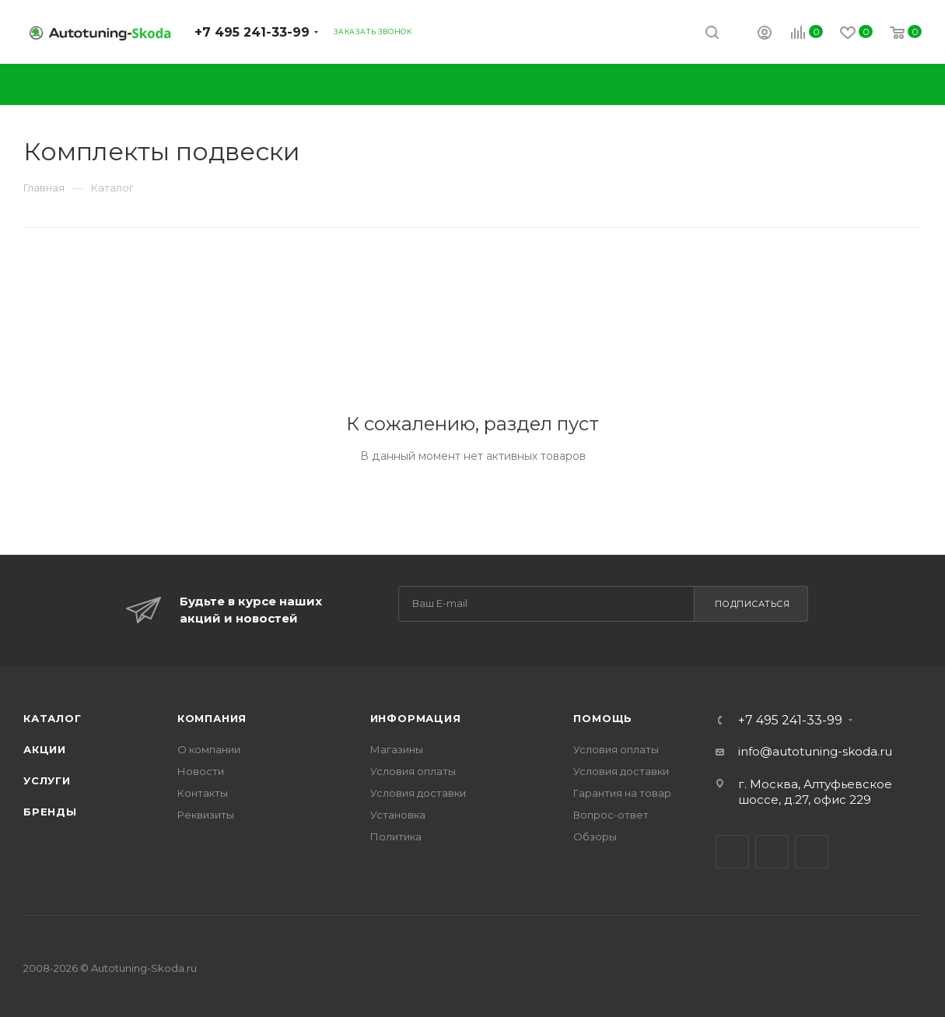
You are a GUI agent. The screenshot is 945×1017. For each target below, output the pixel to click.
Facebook (772, 851)
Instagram (811, 851)
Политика (396, 836)
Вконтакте (732, 851)
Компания (212, 718)
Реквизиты (205, 814)
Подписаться (752, 603)
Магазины (396, 749)
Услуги (47, 780)
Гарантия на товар (622, 793)
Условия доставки (418, 793)
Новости (200, 771)
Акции (44, 749)
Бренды (50, 811)
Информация (415, 718)
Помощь (602, 718)
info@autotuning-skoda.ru (815, 751)
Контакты (202, 793)
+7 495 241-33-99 (252, 32)
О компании (208, 749)
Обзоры (595, 836)
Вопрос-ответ (611, 814)
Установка (397, 814)
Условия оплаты (413, 771)
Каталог (52, 718)
